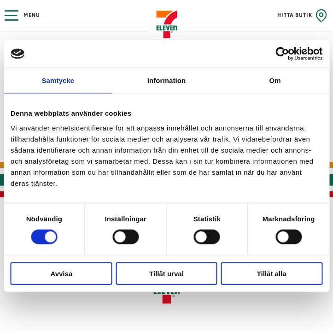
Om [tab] (275, 80)
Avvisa (61, 273)
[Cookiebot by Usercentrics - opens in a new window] (282, 54)
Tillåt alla (271, 273)
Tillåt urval (166, 273)
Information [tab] (166, 80)
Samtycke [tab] (57, 80)
